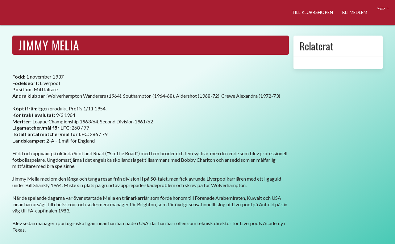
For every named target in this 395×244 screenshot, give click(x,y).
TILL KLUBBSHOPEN (312, 12)
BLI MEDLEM (354, 12)
